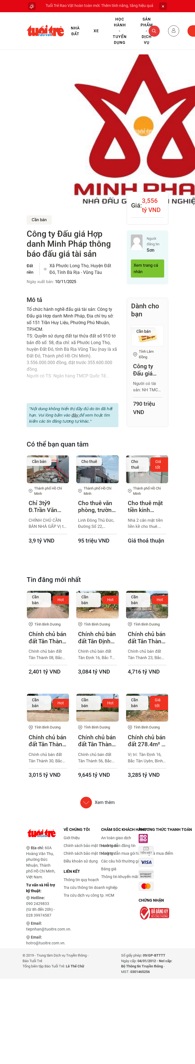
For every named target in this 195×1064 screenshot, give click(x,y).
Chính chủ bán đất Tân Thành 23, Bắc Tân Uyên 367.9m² (147, 638)
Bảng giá (108, 869)
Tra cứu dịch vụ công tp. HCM (89, 895)
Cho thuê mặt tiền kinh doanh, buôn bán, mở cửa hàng (145, 507)
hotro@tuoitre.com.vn (45, 943)
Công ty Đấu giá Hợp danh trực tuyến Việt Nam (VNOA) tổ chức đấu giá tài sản (146, 370)
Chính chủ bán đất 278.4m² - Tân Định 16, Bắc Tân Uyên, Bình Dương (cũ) (147, 741)
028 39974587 (38, 915)
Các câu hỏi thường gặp (121, 861)
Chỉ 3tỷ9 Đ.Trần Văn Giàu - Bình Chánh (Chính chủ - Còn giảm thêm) (46, 507)
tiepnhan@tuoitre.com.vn (48, 929)
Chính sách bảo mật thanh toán (91, 845)
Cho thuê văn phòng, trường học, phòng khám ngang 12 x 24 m (96, 507)
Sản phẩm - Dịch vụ (147, 31)
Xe (96, 31)
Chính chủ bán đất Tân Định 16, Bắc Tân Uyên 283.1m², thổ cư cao (97, 638)
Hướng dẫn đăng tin (118, 845)
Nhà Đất (75, 31)
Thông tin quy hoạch (81, 880)
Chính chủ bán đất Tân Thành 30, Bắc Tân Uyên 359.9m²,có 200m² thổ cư (47, 741)
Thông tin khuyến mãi (119, 876)
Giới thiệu (72, 838)
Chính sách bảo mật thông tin (89, 853)
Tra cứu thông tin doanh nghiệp (91, 887)
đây (75, 415)
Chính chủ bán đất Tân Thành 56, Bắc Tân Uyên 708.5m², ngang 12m (97, 741)
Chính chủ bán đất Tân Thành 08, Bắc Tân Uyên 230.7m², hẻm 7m (48, 638)
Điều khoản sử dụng (81, 861)
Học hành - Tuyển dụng (120, 31)
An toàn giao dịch (116, 838)
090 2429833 (37, 903)
